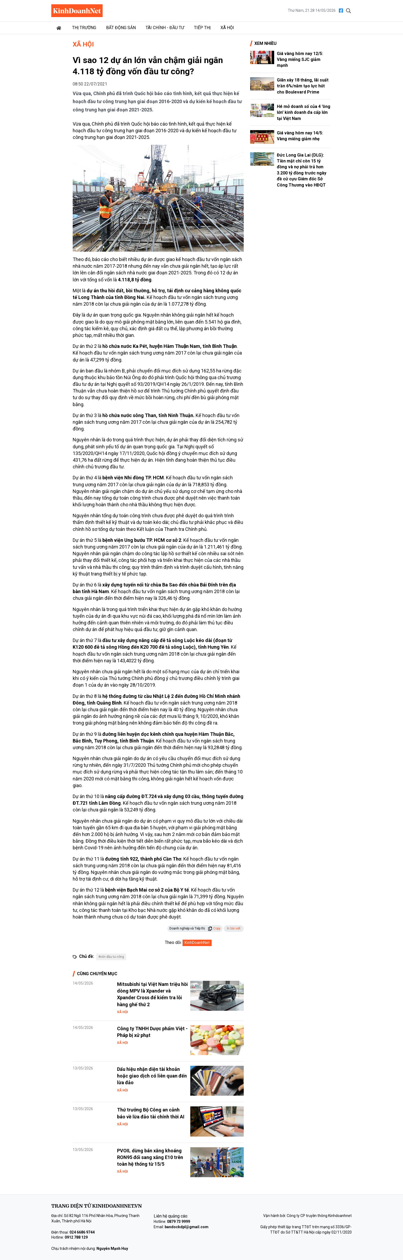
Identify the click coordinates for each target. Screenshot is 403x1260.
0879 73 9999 (178, 1221)
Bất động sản (121, 27)
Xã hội (227, 27)
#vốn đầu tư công (111, 957)
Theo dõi (173, 942)
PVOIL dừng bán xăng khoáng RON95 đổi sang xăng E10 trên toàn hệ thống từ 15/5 (150, 1157)
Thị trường (84, 27)
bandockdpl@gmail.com (186, 1227)
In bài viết (234, 928)
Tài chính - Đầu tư (165, 27)
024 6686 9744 (82, 1232)
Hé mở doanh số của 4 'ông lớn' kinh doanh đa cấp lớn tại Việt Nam (303, 112)
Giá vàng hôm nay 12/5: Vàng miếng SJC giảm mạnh (300, 59)
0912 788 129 (76, 1237)
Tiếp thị (202, 27)
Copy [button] (214, 928)
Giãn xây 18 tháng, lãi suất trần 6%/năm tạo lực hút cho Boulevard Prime (302, 86)
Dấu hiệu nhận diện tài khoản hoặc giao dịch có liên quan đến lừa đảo (152, 1075)
